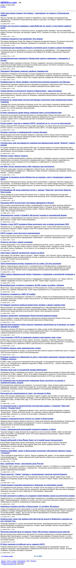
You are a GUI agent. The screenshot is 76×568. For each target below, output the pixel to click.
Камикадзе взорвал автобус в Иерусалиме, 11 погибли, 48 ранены (29, 506)
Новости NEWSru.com (9, 564)
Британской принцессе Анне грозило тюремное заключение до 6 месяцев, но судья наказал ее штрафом (37, 326)
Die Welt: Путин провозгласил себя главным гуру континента (27, 167)
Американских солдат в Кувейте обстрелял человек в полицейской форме (33, 215)
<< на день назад (7, 556)
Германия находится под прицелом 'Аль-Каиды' (21, 39)
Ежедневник (21, 561)
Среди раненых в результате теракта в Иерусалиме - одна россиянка (31, 91)
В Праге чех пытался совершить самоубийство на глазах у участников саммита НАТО (35, 27)
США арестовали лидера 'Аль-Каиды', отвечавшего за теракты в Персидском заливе (34, 14)
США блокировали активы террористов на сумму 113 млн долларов (30, 264)
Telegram (33, 561)
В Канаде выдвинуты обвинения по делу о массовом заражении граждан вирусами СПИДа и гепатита (37, 358)
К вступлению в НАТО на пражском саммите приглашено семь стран (30, 337)
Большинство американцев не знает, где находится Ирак (25, 393)
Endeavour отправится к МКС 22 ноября (17, 294)
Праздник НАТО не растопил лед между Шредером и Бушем (27, 203)
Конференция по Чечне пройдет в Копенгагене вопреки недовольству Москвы (35, 82)
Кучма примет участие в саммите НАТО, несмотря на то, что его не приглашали (35, 123)
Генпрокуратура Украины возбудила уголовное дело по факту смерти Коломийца (36, 48)
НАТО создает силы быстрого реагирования (20, 233)
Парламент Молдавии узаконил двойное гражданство (24, 71)
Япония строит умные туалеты (14, 156)
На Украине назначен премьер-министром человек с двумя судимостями (32, 305)
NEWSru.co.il (5, 562)
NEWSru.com (8, 2)
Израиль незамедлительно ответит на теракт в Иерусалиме (26, 419)
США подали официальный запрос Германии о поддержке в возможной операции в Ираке (37, 275)
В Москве (13, 562)
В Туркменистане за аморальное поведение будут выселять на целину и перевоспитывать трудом (32, 382)
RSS (27, 561)
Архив (14, 561)
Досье (9, 561)
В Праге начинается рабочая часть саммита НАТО (22, 544)
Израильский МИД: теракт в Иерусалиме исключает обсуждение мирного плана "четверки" (35, 452)
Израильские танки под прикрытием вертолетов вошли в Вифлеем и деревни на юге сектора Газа (36, 520)
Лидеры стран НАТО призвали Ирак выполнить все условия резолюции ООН (34, 224)
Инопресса (21, 562)
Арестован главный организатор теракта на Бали (22, 253)
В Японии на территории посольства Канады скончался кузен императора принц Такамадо (36, 101)
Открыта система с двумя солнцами (16, 242)
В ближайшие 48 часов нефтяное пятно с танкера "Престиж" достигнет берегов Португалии (35, 191)
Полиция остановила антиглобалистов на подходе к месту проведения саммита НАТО (36, 178)
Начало (3, 561)
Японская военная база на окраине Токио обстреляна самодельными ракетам (35, 532)
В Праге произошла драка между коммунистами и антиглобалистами (31, 113)
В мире (3, 7)
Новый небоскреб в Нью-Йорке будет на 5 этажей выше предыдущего (31, 440)
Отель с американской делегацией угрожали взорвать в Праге (28, 429)
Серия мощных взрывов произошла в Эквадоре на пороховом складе (31, 485)
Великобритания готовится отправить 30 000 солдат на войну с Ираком (32, 285)
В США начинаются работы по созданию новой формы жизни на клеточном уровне (37, 496)
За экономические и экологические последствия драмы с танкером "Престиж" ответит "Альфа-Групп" (35, 407)
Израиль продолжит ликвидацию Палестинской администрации (28, 316)
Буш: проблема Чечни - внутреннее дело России (21, 464)
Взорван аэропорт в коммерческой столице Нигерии (23, 132)
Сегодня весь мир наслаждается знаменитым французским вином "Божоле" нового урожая (37, 144)
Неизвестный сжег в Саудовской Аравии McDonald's (23, 370)
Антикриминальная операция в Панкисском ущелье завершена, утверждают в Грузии (35, 59)
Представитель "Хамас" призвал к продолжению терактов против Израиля (33, 474)
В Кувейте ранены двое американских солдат (20, 348)
